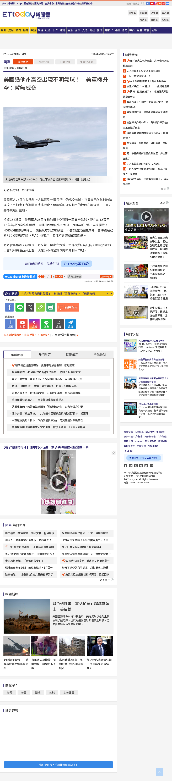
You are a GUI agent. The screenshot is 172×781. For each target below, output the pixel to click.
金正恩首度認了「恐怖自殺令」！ (24, 560)
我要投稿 (128, 431)
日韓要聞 (65, 62)
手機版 (11, 3)
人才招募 (139, 431)
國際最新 (72, 354)
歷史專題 (38, 3)
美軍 (23, 692)
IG (156, 3)
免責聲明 (141, 445)
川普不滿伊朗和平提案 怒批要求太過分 (85, 567)
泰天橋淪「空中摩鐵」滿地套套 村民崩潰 (29, 533)
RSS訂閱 (128, 450)
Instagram (136, 465)
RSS (160, 3)
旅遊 (63, 30)
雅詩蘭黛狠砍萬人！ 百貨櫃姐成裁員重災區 (37, 399)
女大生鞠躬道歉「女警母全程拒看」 (148, 81)
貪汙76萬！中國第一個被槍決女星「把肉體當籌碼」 (145, 104)
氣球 (52, 692)
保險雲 (154, 19)
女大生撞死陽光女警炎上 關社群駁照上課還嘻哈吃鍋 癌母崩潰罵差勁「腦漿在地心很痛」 (159, 247)
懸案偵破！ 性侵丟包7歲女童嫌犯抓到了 (29, 574)
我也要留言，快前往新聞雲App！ (58, 764)
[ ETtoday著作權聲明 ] (63, 334)
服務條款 (162, 441)
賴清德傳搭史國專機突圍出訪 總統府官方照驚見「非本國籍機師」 (62, 293)
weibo (163, 3)
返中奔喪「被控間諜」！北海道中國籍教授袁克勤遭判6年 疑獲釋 (50, 413)
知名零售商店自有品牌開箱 (151, 359)
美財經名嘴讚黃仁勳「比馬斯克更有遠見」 (99, 664)
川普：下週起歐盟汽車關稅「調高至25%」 (30, 540)
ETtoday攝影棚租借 (148, 404)
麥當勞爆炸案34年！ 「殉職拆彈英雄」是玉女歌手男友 (146, 125)
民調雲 (143, 13)
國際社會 (22, 68)
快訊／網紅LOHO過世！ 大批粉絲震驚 (148, 86)
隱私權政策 (150, 441)
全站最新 (100, 354)
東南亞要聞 (86, 62)
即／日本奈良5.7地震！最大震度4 (81, 547)
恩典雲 (143, 19)
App (19, 3)
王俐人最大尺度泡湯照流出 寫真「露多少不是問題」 (145, 171)
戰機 (38, 692)
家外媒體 (60, 3)
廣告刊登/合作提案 (133, 436)
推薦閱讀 (17, 355)
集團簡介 (160, 431)
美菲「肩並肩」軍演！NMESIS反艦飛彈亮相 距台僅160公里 (47, 379)
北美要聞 (44, 62)
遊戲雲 (165, 19)
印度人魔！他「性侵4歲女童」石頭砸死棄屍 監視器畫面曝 (46, 393)
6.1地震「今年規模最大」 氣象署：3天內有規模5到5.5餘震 (159, 292)
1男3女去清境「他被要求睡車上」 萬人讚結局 (146, 181)
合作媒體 (162, 436)
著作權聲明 (129, 445)
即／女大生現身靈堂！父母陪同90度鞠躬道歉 (146, 63)
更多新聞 (105, 276)
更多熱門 (107, 579)
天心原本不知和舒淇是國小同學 (143, 71)
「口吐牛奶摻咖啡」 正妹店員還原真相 (31, 547)
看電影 (132, 13)
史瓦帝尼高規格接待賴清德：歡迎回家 (87, 574)
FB (148, 3)
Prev (111, 293)
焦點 (11, 30)
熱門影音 (45, 354)
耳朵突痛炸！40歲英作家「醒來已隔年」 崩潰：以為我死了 (46, 372)
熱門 (18, 30)
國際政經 (8, 68)
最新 (3, 30)
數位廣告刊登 (73, 3)
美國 (9, 692)
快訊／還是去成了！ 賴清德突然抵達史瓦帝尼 (146, 94)
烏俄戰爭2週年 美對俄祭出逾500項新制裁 (71, 664)
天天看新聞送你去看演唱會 (151, 340)
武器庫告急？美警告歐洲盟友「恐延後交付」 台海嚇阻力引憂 (47, 406)
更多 (165, 188)
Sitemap (139, 441)
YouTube (152, 3)
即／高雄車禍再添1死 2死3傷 (143, 163)
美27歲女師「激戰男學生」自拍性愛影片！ (30, 554)
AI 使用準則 (153, 445)
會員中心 (49, 3)
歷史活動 (28, 3)
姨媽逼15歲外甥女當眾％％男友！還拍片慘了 (145, 135)
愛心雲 (165, 13)
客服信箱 (128, 441)
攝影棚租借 (87, 3)
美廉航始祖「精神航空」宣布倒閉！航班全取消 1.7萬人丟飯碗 (48, 427)
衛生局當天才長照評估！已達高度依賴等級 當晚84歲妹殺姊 (159, 313)
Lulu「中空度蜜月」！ (139, 76)
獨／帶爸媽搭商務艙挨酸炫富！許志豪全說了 (145, 156)
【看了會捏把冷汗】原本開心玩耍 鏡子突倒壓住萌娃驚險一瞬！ (47, 447)
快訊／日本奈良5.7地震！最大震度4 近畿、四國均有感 (44, 386)
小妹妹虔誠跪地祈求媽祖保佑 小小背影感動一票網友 (159, 272)
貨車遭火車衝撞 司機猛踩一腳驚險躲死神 (43, 664)
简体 (4, 3)
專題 (33, 30)
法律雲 (154, 13)
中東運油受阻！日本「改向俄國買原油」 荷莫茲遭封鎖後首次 (47, 420)
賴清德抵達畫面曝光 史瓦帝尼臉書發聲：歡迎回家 (45, 365)
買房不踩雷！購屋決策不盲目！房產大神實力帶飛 (153, 380)
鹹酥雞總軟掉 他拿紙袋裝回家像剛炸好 (145, 114)
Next (107, 293)
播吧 (26, 30)
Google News (167, 3)
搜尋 (142, 3)
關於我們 (150, 431)
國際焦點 (23, 62)
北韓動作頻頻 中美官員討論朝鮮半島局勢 (15, 664)
